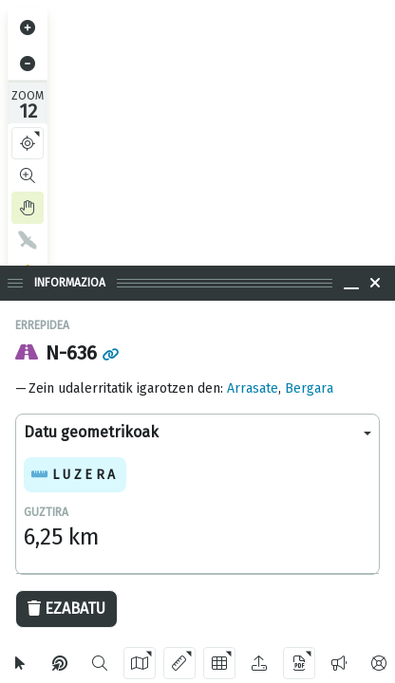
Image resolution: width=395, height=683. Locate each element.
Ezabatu (66, 609)
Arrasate (252, 388)
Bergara (309, 388)
